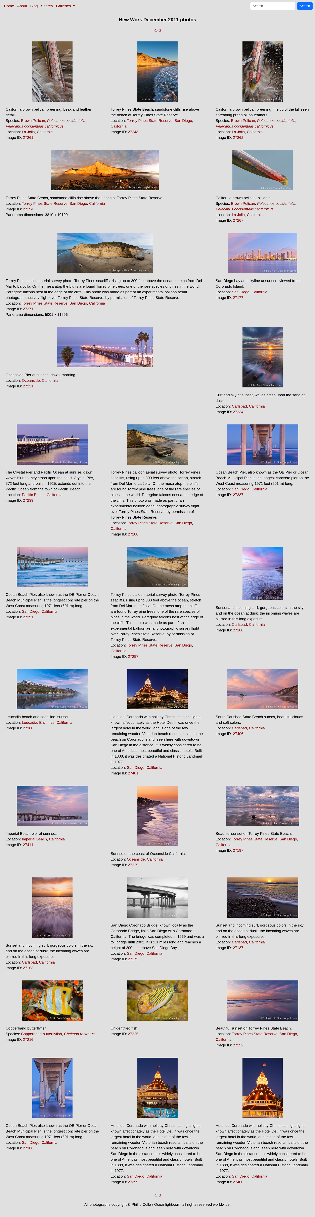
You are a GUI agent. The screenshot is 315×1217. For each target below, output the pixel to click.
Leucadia (29, 722)
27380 (28, 728)
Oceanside (31, 380)
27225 (133, 1034)
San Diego (183, 120)
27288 (133, 534)
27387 (238, 495)
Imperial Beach (34, 839)
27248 (133, 132)
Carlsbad (239, 406)
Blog (34, 6)
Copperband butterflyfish (41, 1034)
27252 (238, 1045)
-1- (156, 30)
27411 (28, 845)
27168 (238, 630)
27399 (133, 1182)
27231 (28, 386)
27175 (133, 959)
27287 (133, 656)
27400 (238, 1182)
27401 (133, 773)
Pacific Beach (33, 495)
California (45, 132)
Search (47, 6)
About (22, 6)
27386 (28, 1148)
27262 (238, 137)
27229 (133, 865)
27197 (238, 850)
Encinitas (46, 722)
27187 (238, 948)
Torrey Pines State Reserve (149, 120)
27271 (28, 309)
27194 (28, 209)
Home (9, 6)
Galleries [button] (64, 6)
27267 (238, 220)
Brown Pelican (33, 120)
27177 (238, 297)
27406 (238, 734)
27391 (28, 617)
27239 (28, 500)
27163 (28, 968)
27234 (238, 412)
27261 (28, 137)
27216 (28, 1039)
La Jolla (28, 132)
